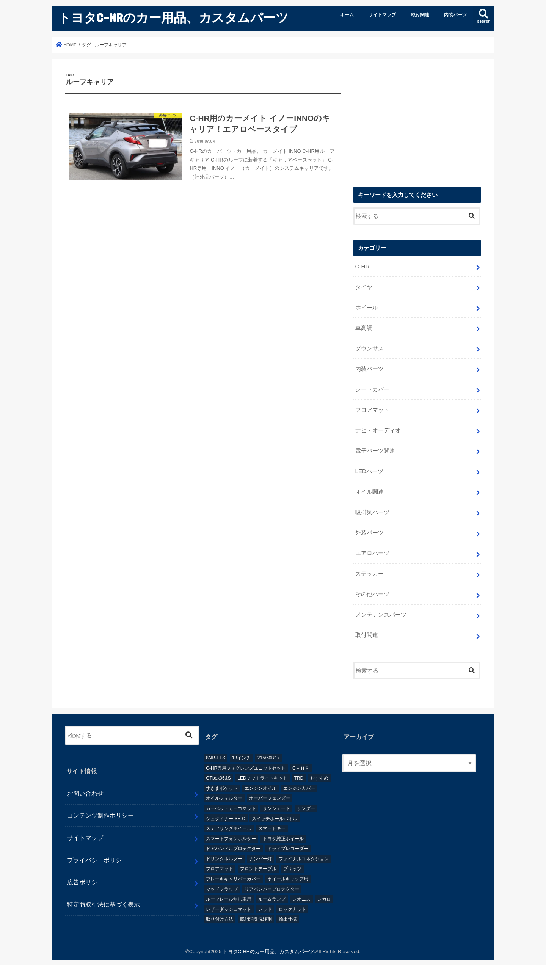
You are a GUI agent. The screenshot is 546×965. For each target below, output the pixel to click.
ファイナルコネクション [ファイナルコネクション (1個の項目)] (304, 851)
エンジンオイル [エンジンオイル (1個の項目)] (260, 780)
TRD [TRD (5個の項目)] (299, 770)
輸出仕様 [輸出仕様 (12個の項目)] (288, 911)
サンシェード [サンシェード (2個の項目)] (276, 800)
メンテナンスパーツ (380, 607)
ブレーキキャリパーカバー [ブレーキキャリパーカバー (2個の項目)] (233, 871)
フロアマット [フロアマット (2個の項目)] (219, 861)
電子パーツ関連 (375, 447)
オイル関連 (369, 487)
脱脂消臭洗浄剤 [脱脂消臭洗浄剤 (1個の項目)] (256, 911)
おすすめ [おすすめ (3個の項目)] (319, 770)
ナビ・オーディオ (377, 427)
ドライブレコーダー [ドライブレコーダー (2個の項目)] (287, 841)
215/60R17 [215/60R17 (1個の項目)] (268, 750)
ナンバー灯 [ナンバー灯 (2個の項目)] (260, 851)
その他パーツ (372, 587)
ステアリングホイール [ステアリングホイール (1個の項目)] (228, 821)
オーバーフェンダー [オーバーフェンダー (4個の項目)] (269, 790)
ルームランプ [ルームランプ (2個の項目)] (272, 891)
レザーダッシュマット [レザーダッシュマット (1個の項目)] (228, 901)
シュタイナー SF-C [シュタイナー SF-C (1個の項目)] (225, 810)
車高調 (363, 327)
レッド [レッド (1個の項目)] (265, 901)
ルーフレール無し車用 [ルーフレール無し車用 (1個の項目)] (228, 891)
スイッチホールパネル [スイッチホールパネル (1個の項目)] (274, 810)
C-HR (362, 267)
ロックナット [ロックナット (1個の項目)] (292, 901)
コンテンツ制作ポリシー (100, 807)
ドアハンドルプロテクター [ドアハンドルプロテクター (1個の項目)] (233, 841)
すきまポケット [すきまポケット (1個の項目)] (222, 780)
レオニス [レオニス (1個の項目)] (301, 891)
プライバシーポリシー (97, 852)
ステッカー (369, 568)
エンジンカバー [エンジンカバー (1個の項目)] (299, 780)
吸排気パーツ (372, 507)
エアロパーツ (372, 547)
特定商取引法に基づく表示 (103, 896)
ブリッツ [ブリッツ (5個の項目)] (292, 861)
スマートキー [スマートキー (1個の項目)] (272, 821)
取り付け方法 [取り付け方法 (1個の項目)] (219, 911)
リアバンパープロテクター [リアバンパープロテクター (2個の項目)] (272, 881)
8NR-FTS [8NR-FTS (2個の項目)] (215, 750)
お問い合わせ (85, 785)
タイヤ (363, 287)
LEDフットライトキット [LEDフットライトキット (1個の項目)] (262, 770)
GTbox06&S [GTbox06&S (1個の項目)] (218, 770)
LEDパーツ (369, 467)
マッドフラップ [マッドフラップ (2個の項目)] (222, 881)
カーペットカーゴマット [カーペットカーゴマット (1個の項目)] (231, 800)
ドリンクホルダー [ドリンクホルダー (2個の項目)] (224, 851)
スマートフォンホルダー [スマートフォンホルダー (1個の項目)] (231, 830)
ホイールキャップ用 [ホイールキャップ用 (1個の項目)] (287, 871)
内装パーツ (455, 14)
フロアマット (372, 407)
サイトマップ (382, 14)
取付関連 (420, 14)
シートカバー (372, 387)
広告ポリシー (85, 874)
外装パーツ (369, 527)
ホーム (347, 14)
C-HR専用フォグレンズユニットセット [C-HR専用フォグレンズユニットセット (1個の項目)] (246, 760)
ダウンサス (369, 347)
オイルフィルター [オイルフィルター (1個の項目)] (224, 790)
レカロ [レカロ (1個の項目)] (324, 891)
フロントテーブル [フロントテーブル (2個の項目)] (258, 861)
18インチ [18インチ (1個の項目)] (241, 750)
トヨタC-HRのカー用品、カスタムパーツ (173, 17)
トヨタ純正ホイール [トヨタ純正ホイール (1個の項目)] (283, 830)
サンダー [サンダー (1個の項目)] (306, 800)
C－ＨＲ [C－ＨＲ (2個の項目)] (300, 760)
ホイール (366, 307)
